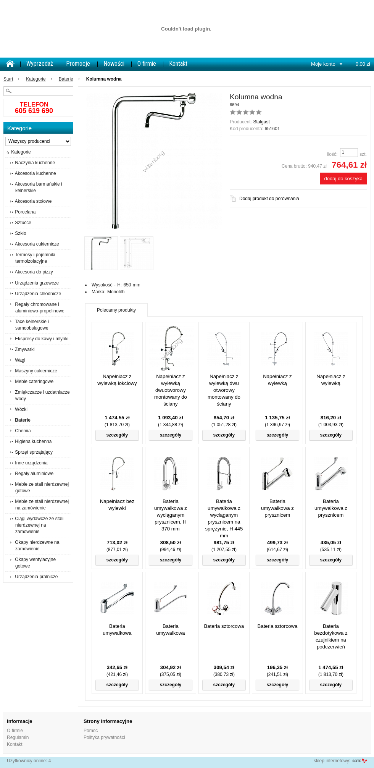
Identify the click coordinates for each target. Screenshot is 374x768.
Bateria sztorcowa (224, 626)
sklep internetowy (331, 760)
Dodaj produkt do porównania (269, 198)
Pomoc (91, 730)
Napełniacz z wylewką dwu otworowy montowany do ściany (224, 390)
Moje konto (323, 64)
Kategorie (35, 79)
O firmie (146, 63)
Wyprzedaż (39, 63)
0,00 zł (363, 64)
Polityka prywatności (104, 737)
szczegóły (117, 435)
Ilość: (332, 154)
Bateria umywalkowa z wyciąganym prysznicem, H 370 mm (170, 515)
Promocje (78, 63)
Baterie (66, 79)
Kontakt (178, 63)
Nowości (113, 63)
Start (8, 79)
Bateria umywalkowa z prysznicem (277, 508)
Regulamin (18, 737)
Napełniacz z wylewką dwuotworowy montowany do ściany (170, 390)
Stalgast (261, 121)
